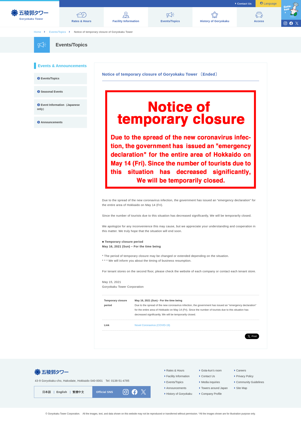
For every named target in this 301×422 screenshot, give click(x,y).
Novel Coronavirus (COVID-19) (152, 325)
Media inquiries (209, 382)
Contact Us (244, 3)
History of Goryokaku (214, 17)
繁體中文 (78, 392)
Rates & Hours (81, 17)
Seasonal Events (50, 91)
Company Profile (210, 393)
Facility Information (126, 17)
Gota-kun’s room (210, 370)
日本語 (46, 392)
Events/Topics (170, 17)
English (62, 392)
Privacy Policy (243, 376)
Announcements (50, 122)
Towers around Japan (213, 388)
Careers (240, 370)
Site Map (240, 388)
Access (259, 17)
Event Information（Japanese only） (58, 107)
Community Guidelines (249, 382)
